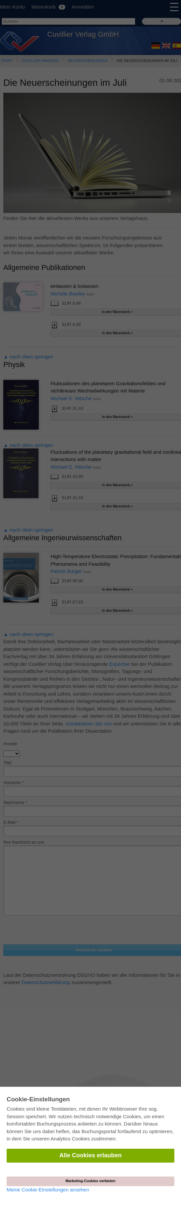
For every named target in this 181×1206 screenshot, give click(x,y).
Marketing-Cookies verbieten (90, 1181)
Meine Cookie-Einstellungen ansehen (48, 1189)
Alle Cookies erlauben (90, 1155)
